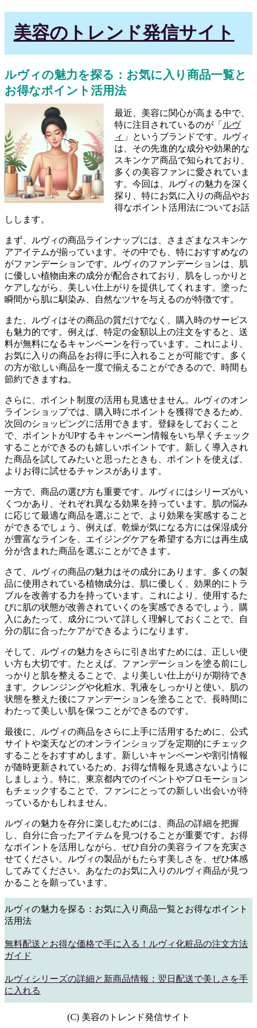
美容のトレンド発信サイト (124, 33)
